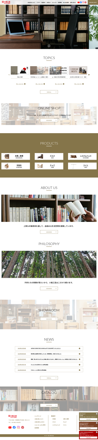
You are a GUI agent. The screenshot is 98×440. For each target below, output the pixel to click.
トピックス (54, 2)
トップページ (38, 419)
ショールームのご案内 (40, 428)
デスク (54, 425)
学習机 (54, 422)
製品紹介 (43, 2)
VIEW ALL (49, 92)
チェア (64, 425)
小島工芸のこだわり (39, 425)
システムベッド (56, 428)
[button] (89, 74)
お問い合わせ (73, 2)
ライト (64, 428)
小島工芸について (31, 2)
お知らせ (48, 2)
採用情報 (60, 2)
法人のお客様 (66, 2)
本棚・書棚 (66, 422)
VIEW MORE (88, 419)
